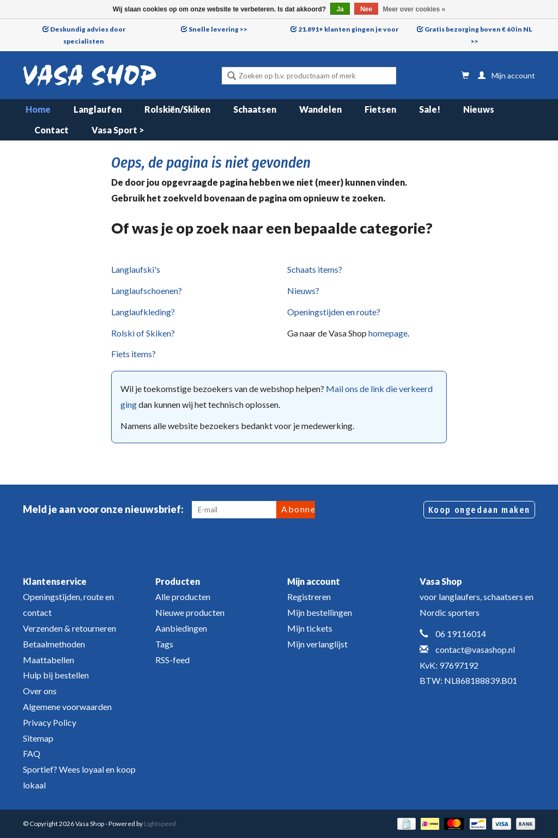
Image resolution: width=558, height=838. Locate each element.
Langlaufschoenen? (146, 290)
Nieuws (478, 109)
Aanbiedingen (181, 628)
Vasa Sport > (118, 130)
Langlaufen (98, 109)
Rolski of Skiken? (143, 333)
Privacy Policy (49, 722)
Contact (51, 130)
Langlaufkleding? (143, 312)
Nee (366, 9)
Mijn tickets (309, 628)
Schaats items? (314, 269)
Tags (164, 644)
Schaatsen (254, 109)
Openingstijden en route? (333, 312)
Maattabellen (48, 660)
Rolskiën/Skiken (177, 109)
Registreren (309, 596)
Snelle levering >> (218, 29)
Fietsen (380, 109)
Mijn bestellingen (319, 612)
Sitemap (38, 738)
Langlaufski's (135, 269)
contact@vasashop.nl (475, 649)
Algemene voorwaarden (67, 706)
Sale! (429, 109)
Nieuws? (303, 290)
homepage (388, 333)
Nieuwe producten (190, 612)
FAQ (31, 753)
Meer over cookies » (414, 9)
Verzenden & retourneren (69, 628)
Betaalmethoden (54, 644)
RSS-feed (172, 660)
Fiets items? (133, 353)
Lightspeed (160, 823)
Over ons (40, 691)
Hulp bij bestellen (56, 675)
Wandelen (320, 109)
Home (38, 109)
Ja (339, 9)
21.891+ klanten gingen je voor (348, 29)
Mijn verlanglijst (317, 644)
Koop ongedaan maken (479, 510)
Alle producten (182, 596)
